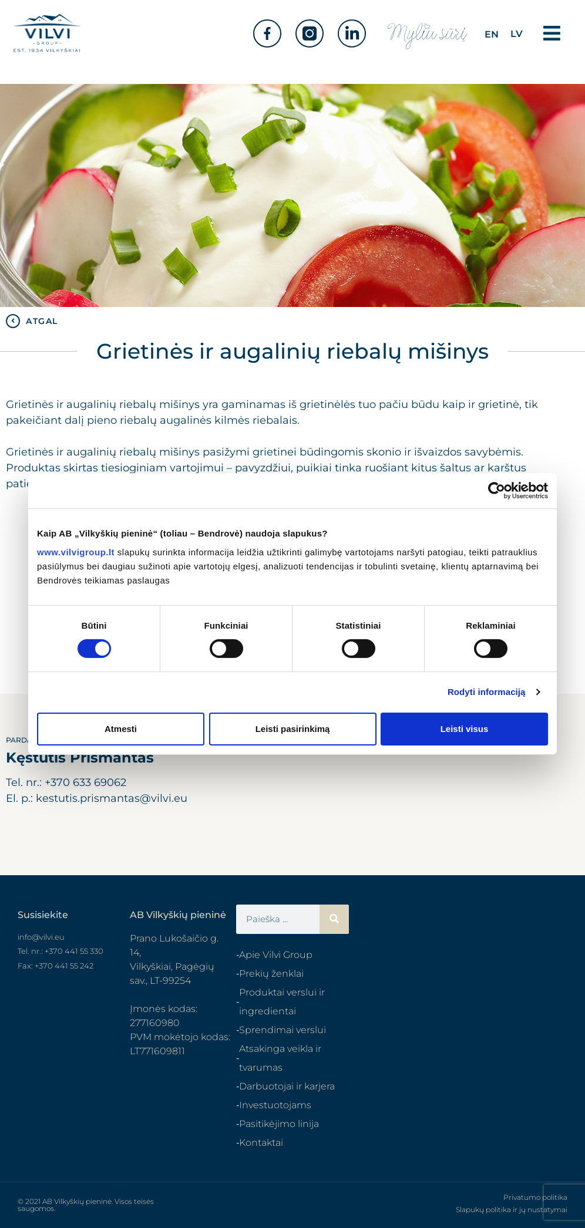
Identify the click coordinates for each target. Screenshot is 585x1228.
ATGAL (42, 321)
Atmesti (121, 729)
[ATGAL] (13, 321)
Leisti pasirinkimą (292, 729)
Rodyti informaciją (487, 692)
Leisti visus (465, 729)
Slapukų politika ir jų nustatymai (511, 1209)
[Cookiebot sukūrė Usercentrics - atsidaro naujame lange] (496, 491)
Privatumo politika (535, 1197)
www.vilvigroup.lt (76, 551)
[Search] (334, 919)
